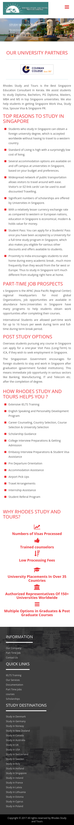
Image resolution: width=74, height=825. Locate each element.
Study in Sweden (15, 759)
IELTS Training (13, 675)
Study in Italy (13, 763)
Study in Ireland (14, 778)
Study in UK (12, 745)
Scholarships (13, 699)
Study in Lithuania (16, 792)
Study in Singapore (16, 773)
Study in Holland (15, 768)
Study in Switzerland (17, 754)
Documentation (14, 684)
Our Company (13, 648)
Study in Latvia (14, 787)
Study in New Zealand (18, 730)
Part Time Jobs (14, 689)
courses (10, 694)
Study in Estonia (14, 796)
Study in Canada (15, 735)
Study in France (14, 782)
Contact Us (12, 657)
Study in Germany (16, 721)
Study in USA (13, 749)
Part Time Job (13, 653)
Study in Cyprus (14, 801)
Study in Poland (14, 806)
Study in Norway (15, 726)
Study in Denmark (16, 716)
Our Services (13, 680)
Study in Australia (15, 740)
